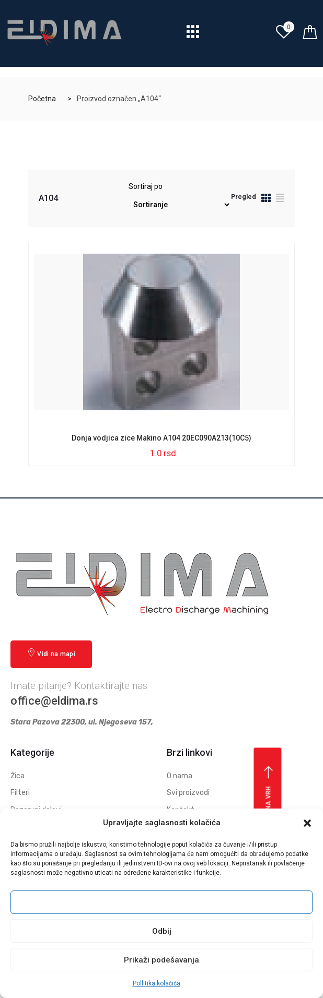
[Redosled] (180, 205)
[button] (307, 823)
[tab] (266, 199)
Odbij (161, 931)
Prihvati (161, 902)
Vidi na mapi (51, 653)
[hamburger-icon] (193, 34)
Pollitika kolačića (156, 983)
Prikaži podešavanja (161, 960)
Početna (42, 98)
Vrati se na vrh (268, 803)
